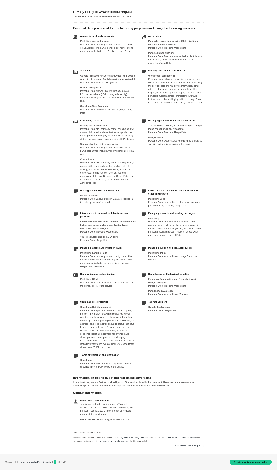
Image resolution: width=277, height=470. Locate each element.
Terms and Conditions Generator (175, 438)
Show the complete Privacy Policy (189, 445)
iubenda (193, 438)
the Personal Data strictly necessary (114, 441)
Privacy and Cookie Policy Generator (132, 438)
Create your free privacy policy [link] (250, 462)
